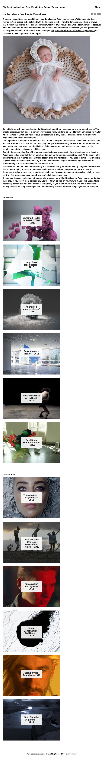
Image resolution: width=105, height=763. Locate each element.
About (97, 7)
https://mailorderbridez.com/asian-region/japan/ (73, 30)
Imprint (74, 754)
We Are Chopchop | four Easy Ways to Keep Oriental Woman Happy (34, 7)
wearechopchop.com (36, 754)
